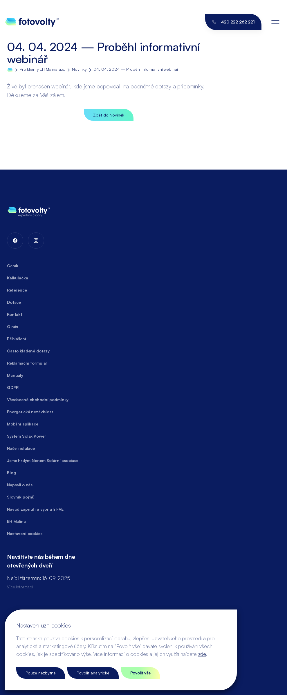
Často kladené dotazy (28, 350)
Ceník (12, 265)
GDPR (12, 387)
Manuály (15, 375)
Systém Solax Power (26, 436)
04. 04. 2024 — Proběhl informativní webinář (135, 69)
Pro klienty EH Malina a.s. (42, 69)
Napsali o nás (20, 484)
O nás (12, 326)
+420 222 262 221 (233, 21)
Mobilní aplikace (22, 423)
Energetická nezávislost (30, 411)
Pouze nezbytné (41, 672)
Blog (11, 472)
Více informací (20, 586)
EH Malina (16, 521)
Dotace (14, 302)
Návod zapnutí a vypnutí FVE (35, 509)
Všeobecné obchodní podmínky (37, 399)
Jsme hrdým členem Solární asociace (42, 460)
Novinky (79, 69)
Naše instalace (21, 448)
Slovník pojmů (21, 496)
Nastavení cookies (24, 533)
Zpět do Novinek (108, 114)
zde (202, 654)
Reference (17, 290)
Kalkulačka (17, 277)
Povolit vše (140, 672)
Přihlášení (16, 338)
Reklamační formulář (27, 363)
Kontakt (14, 314)
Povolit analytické (93, 672)
